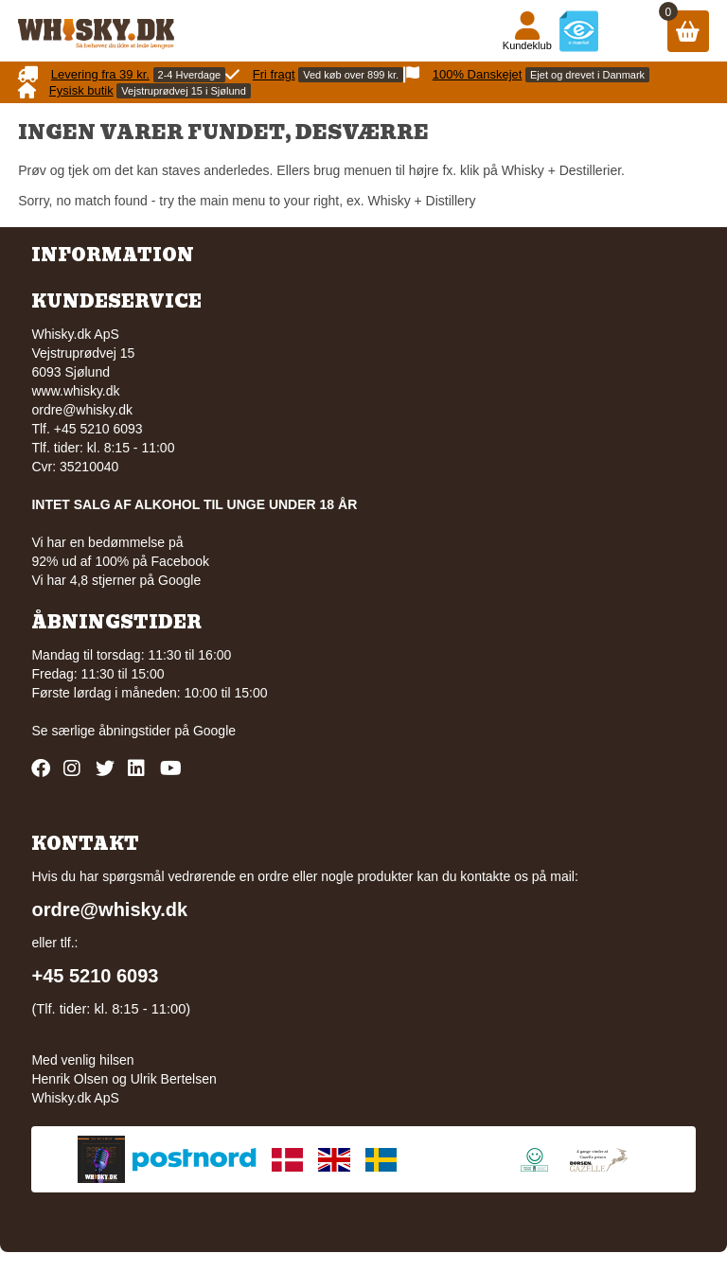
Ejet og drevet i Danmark (587, 74)
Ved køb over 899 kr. (351, 74)
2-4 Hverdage (190, 74)
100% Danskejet (478, 74)
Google (214, 730)
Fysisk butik (81, 90)
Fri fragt (274, 74)
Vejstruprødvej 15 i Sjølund (183, 91)
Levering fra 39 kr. (100, 74)
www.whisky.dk (75, 390)
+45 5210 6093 (94, 975)
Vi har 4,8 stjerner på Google (116, 580)
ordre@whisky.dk (82, 409)
